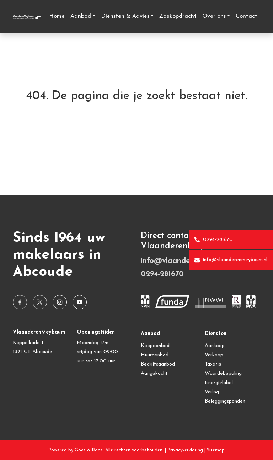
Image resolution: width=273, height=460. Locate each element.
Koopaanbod (155, 345)
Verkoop (214, 355)
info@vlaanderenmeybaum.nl (230, 260)
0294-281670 (213, 240)
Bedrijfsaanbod (158, 364)
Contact (246, 16)
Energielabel (219, 383)
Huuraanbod (154, 355)
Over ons (214, 16)
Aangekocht (154, 373)
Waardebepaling (223, 373)
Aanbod (80, 16)
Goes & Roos (89, 450)
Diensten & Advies (125, 16)
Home (57, 16)
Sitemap (216, 450)
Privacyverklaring (185, 450)
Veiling (212, 392)
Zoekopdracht (178, 16)
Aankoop (215, 345)
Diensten (215, 333)
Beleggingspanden (225, 401)
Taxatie (213, 364)
